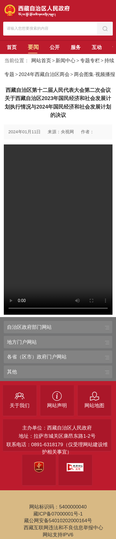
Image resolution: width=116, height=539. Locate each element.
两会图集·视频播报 (94, 74)
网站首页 (41, 60)
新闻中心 (65, 60)
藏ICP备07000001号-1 (58, 514)
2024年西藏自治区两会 (44, 74)
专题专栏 (90, 60)
